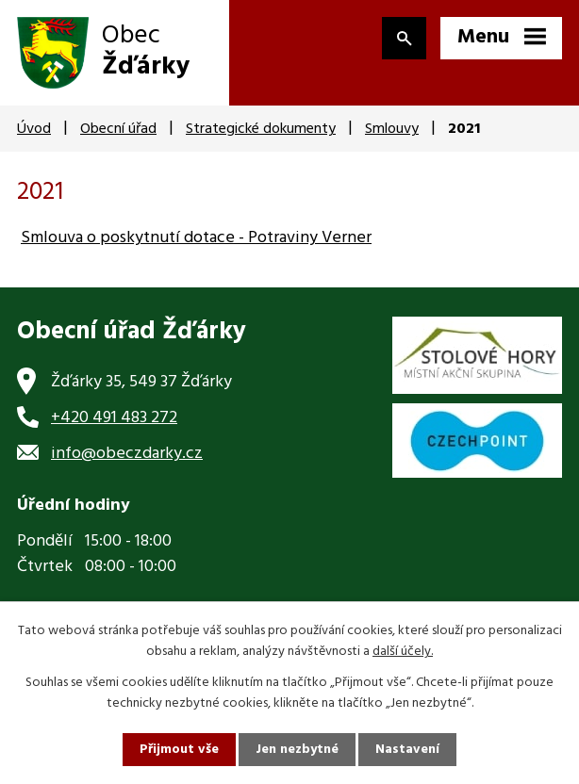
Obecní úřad (118, 129)
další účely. (402, 651)
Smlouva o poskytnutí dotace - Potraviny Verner (196, 238)
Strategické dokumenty (261, 129)
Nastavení (407, 749)
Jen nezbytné (297, 749)
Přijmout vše (179, 749)
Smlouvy (392, 129)
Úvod (34, 129)
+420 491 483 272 (114, 418)
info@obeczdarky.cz (127, 453)
